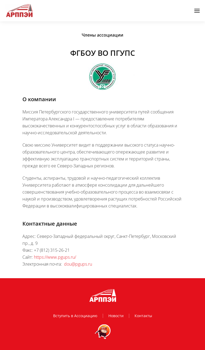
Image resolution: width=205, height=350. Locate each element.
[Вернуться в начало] (19, 10)
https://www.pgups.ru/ (55, 257)
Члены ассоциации (102, 35)
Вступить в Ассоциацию (75, 315)
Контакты (143, 315)
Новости (116, 315)
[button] (197, 10)
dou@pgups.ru (78, 264)
